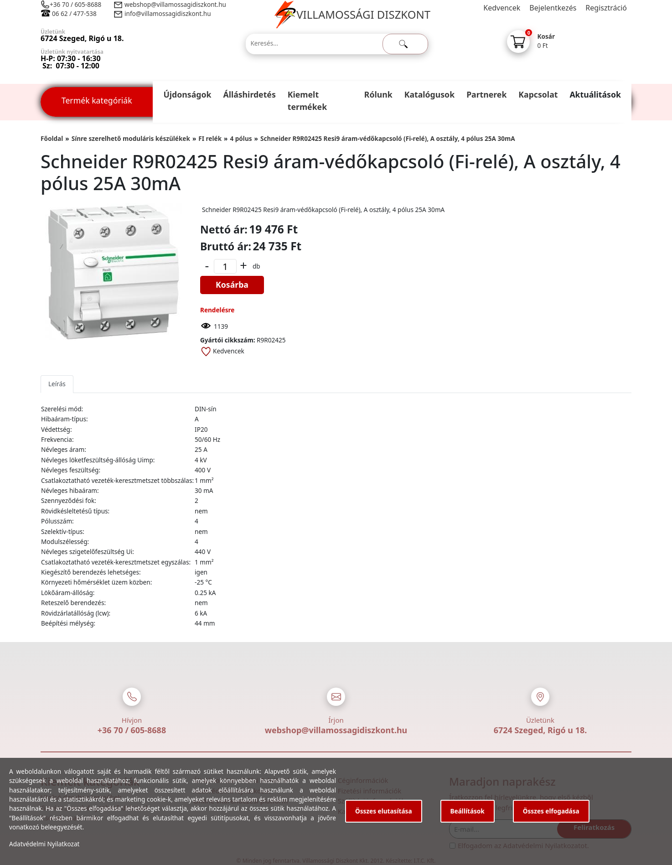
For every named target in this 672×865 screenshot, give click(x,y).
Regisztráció (606, 8)
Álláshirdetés (249, 94)
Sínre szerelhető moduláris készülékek (131, 138)
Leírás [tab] (57, 383)
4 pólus (241, 138)
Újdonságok (187, 94)
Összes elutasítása (383, 811)
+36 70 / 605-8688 (75, 4)
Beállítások (467, 811)
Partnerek (486, 94)
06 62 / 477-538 (74, 13)
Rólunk (378, 94)
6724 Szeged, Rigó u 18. (540, 730)
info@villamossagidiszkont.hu (167, 13)
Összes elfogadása (551, 811)
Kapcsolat (538, 94)
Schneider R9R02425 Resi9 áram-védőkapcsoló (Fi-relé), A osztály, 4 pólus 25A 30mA (387, 138)
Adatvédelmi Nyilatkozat (44, 843)
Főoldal (52, 138)
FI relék (210, 138)
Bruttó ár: (225, 246)
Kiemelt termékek (307, 100)
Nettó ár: (224, 229)
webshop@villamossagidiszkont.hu (174, 4)
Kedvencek (501, 8)
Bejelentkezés (552, 8)
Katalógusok (429, 94)
